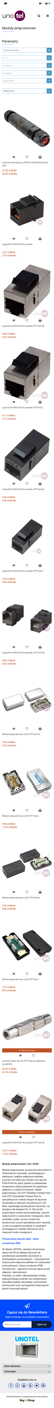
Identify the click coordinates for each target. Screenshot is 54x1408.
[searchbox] (25, 65)
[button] (48, 3)
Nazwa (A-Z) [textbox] (9, 91)
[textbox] (24, 57)
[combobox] (27, 57)
